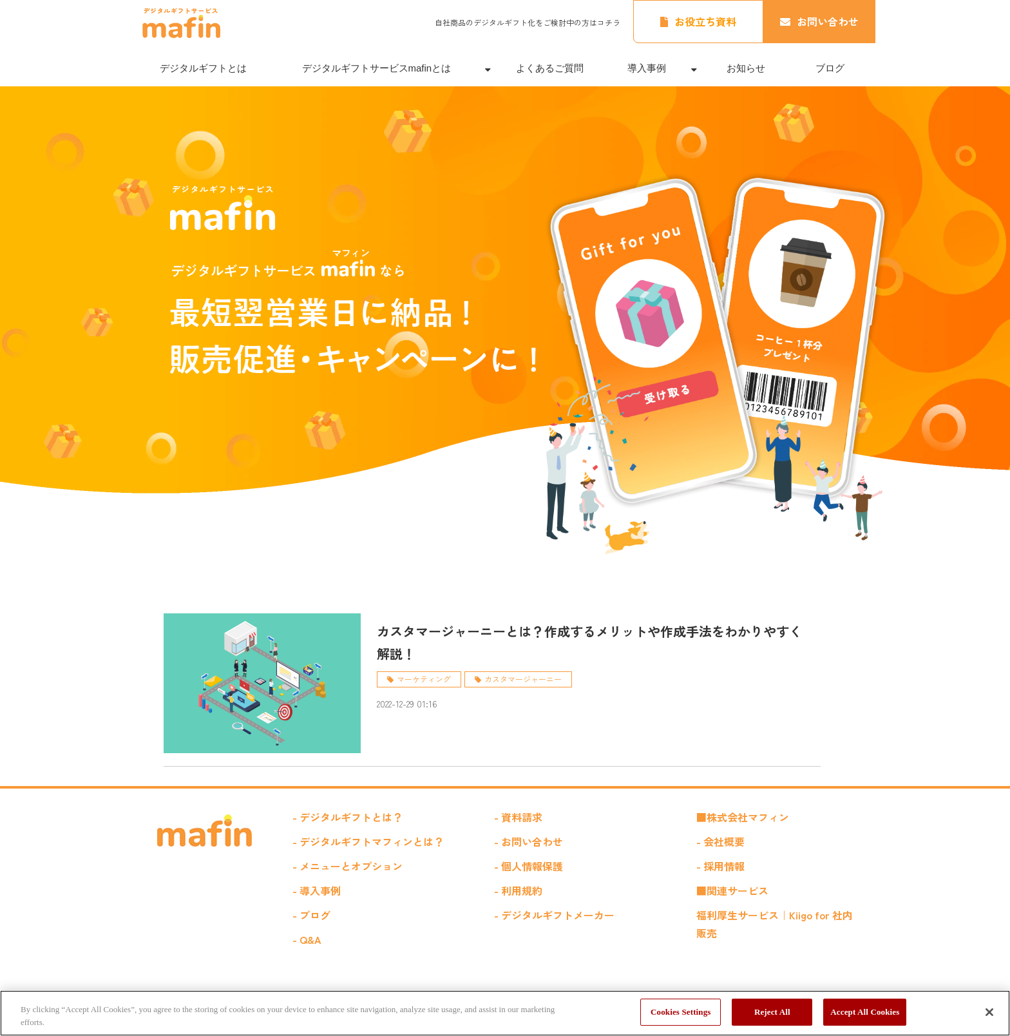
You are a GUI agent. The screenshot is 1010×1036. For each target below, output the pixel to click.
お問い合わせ (828, 21)
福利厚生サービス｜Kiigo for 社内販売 (774, 924)
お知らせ (746, 67)
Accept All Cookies (864, 1012)
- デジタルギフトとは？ (347, 817)
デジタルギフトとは (203, 67)
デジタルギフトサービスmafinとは (377, 67)
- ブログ (311, 915)
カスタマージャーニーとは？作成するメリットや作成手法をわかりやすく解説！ (589, 642)
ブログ (829, 67)
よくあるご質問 (550, 67)
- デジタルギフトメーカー (554, 915)
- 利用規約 (518, 890)
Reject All (772, 1012)
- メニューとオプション (347, 866)
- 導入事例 (316, 890)
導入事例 (646, 67)
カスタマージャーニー (523, 678)
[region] (505, 1013)
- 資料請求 (518, 817)
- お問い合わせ (528, 841)
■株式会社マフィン (742, 817)
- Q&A (306, 939)
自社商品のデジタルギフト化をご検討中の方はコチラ (527, 22)
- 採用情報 (720, 866)
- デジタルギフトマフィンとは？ (368, 841)
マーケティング (424, 678)
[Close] (989, 1012)
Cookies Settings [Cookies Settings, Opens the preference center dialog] (680, 1012)
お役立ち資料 (705, 21)
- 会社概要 (720, 841)
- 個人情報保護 (528, 866)
